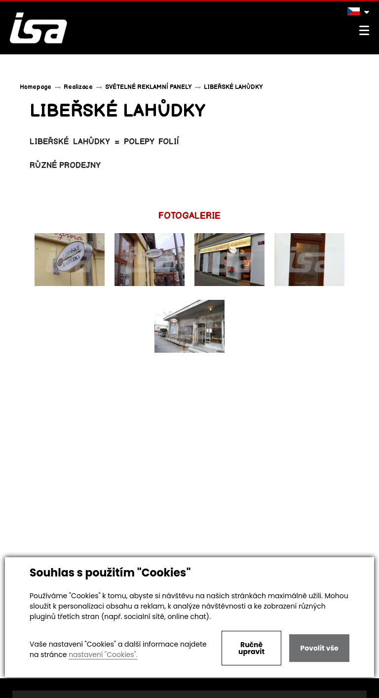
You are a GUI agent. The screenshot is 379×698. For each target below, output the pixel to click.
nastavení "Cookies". (103, 654)
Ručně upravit (251, 648)
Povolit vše (319, 648)
